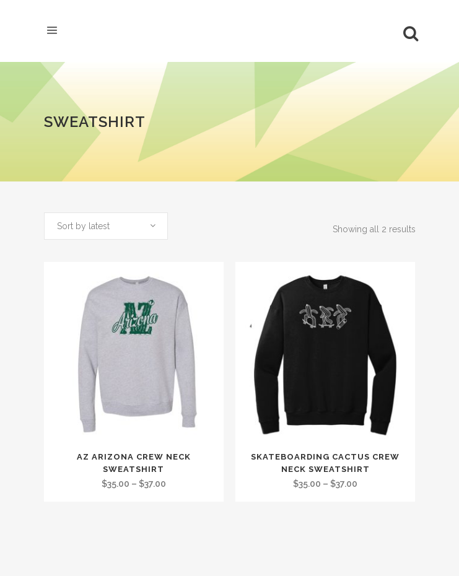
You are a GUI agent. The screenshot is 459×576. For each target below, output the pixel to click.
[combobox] (106, 226)
